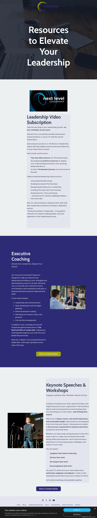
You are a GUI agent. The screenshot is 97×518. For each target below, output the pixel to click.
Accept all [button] (77, 510)
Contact (72, 6)
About (64, 6)
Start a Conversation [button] (48, 354)
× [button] (95, 508)
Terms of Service (67, 505)
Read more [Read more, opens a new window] (33, 515)
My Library (16, 6)
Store (7, 5)
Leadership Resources (30, 6)
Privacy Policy (55, 505)
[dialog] (48, 512)
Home (18, 505)
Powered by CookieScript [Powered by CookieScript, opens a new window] (89, 517)
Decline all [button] (77, 514)
